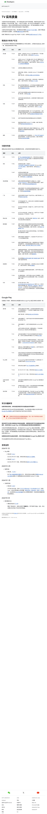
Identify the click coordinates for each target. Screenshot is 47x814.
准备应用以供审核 (30, 394)
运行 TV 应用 (35, 81)
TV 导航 (40, 106)
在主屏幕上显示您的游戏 (33, 75)
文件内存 (20, 287)
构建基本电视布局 (25, 88)
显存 (38, 490)
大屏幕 (33, 800)
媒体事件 (34, 254)
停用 (32, 347)
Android (3, 800)
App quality (5, 6)
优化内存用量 (19, 492)
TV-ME (13, 486)
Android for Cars (36, 807)
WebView (35, 218)
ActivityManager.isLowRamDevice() (26, 284)
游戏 (18, 800)
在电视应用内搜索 (25, 138)
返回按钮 (22, 131)
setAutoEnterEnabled (28, 342)
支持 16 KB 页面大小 (32, 462)
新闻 (3, 809)
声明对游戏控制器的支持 (30, 184)
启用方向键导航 (23, 197)
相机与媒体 (19, 807)
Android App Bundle (30, 361)
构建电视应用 (20, 31)
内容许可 (16, 513)
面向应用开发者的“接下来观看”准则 (31, 258)
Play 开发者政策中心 (31, 365)
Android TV (34, 809)
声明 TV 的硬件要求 (27, 176)
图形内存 (41, 285)
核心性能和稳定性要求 (25, 157)
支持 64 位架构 (39, 370)
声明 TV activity (35, 55)
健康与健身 (19, 805)
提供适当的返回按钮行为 (26, 124)
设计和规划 (14, 11)
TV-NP (16, 503)
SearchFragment (39, 135)
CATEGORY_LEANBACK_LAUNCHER (26, 165)
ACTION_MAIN (22, 166)
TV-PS (13, 472)
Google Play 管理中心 (7, 411)
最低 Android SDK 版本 (23, 158)
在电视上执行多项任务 (33, 314)
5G (17, 812)
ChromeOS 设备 (35, 805)
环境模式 (33, 265)
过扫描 (28, 93)
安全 (3, 805)
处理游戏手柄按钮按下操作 (36, 114)
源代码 (3, 807)
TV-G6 (13, 454)
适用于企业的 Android (7, 802)
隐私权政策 (19, 809)
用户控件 (40, 335)
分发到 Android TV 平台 (35, 34)
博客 (3, 812)
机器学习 (19, 802)
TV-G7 (13, 459)
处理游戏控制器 (26, 191)
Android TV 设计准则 (31, 30)
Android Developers (6, 11)
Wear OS (34, 802)
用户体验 (27, 11)
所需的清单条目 (24, 416)
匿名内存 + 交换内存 (33, 285)
